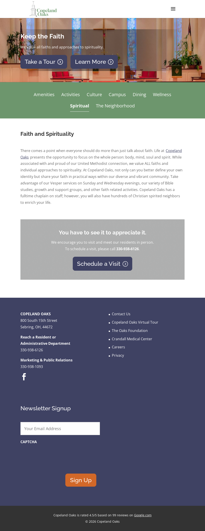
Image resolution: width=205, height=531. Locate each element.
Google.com (143, 515)
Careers (118, 347)
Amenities (44, 94)
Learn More (90, 61)
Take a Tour (40, 61)
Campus (117, 94)
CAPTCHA (28, 442)
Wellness (162, 94)
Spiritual (79, 106)
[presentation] (54, 456)
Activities (70, 94)
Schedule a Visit (98, 263)
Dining (139, 94)
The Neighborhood (115, 106)
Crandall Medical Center (132, 338)
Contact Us (121, 313)
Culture (94, 94)
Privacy (118, 355)
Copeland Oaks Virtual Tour (135, 322)
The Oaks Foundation (130, 330)
